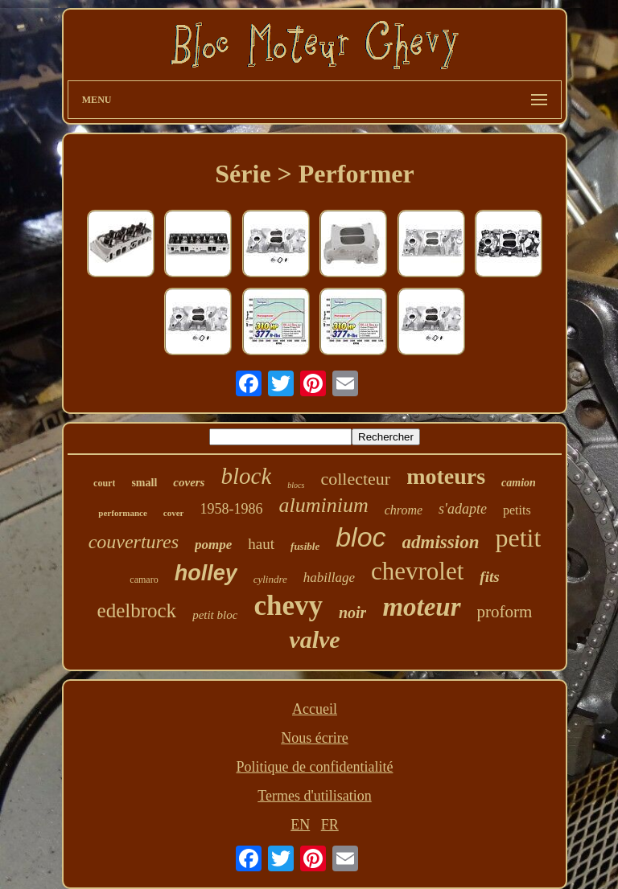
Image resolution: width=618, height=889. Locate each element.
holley (206, 573)
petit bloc (214, 614)
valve (314, 639)
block (245, 476)
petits (517, 510)
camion (518, 483)
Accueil (314, 709)
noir (352, 612)
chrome (403, 510)
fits (489, 576)
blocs (295, 485)
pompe (213, 544)
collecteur (355, 479)
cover (173, 513)
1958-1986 (231, 509)
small (144, 483)
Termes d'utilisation (314, 796)
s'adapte (463, 509)
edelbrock (137, 610)
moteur (421, 606)
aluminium (323, 505)
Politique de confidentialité (315, 767)
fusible (304, 546)
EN (300, 825)
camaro (144, 579)
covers (188, 482)
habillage (329, 577)
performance (122, 513)
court (104, 483)
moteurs (445, 476)
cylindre (270, 579)
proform (505, 611)
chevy (288, 605)
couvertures (134, 541)
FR (330, 825)
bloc (360, 537)
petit (518, 537)
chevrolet (417, 571)
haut (261, 543)
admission (441, 542)
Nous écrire (314, 738)
